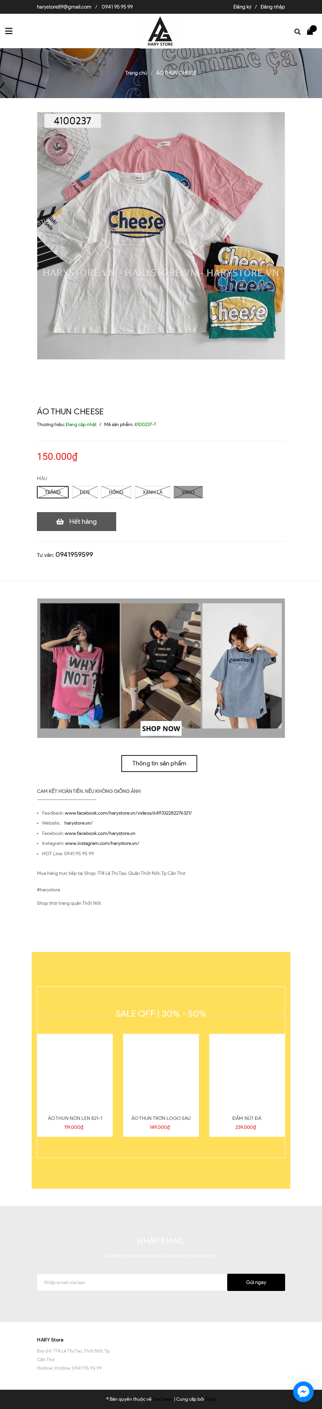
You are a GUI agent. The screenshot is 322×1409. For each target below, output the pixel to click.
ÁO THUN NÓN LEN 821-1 (75, 1118)
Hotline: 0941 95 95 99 (78, 1368)
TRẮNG (53, 492)
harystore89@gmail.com (64, 7)
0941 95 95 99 (117, 7)
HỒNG (116, 492)
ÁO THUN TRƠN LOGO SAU (161, 1118)
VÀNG (188, 492)
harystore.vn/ (78, 823)
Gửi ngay (256, 1282)
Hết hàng (83, 521)
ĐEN (85, 492)
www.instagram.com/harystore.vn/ (102, 843)
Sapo (210, 1399)
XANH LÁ (152, 492)
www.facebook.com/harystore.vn (100, 833)
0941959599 (74, 554)
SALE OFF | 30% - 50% (161, 1013)
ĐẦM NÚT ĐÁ (246, 1118)
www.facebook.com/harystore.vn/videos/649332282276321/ (128, 813)
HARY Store (50, 1340)
